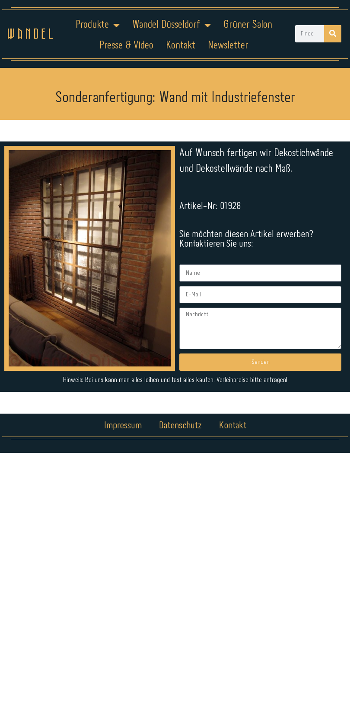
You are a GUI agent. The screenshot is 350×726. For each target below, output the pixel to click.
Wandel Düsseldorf (171, 25)
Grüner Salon (247, 24)
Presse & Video (126, 45)
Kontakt (180, 45)
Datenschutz (180, 425)
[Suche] (332, 33)
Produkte (98, 25)
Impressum (123, 425)
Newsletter (228, 45)
